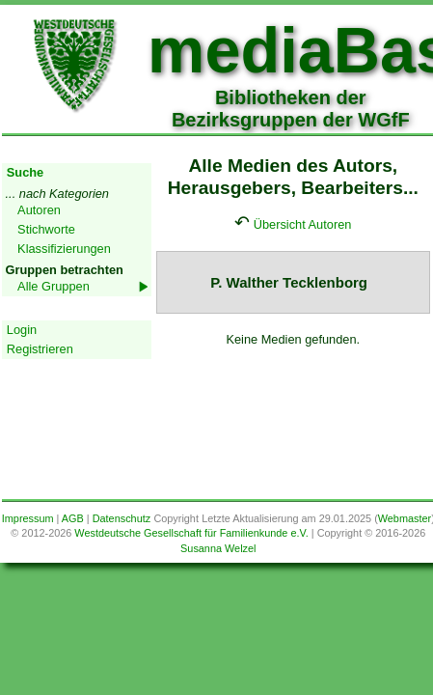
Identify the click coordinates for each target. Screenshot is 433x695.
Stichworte (46, 229)
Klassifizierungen (64, 248)
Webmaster (404, 518)
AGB (73, 518)
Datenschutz (121, 518)
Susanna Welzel (218, 548)
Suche (25, 172)
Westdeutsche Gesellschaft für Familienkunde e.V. (191, 533)
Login (22, 329)
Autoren (39, 210)
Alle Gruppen (53, 286)
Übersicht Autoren (303, 224)
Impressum (28, 518)
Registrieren (40, 349)
